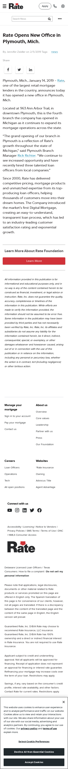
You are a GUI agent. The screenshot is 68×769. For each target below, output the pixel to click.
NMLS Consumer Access (22, 534)
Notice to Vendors (46, 526)
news (54, 51)
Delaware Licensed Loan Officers (23, 567)
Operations (11, 474)
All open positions (15, 487)
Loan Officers (12, 467)
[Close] (64, 702)
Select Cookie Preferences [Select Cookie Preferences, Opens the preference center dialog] (33, 741)
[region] (34, 733)
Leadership (42, 424)
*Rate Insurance (45, 467)
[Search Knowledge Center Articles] (32, 19)
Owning (40, 474)
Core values (42, 418)
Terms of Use (48, 530)
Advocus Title (43, 480)
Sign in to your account (17, 416)
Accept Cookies (34, 762)
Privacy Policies (16, 530)
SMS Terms (33, 530)
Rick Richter (27, 156)
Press (39, 437)
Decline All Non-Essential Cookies (34, 751)
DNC (60, 530)
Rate (60, 81)
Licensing (28, 526)
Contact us (11, 429)
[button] (4, 6)
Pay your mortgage (15, 422)
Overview (41, 411)
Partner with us (44, 431)
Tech (7, 480)
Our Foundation (45, 444)
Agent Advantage (45, 487)
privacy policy (29, 728)
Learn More (34, 261)
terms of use (50, 728)
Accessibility (14, 526)
